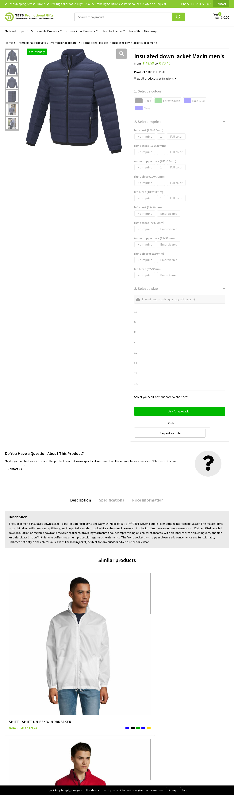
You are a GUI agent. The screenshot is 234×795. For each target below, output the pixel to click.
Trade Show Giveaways (143, 31)
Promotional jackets (94, 43)
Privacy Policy (131, 696)
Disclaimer (129, 701)
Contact (221, 4)
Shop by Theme (112, 31)
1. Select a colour (148, 91)
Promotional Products (80, 31)
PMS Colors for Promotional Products (91, 713)
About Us (183, 690)
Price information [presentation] (145, 489)
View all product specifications (155, 78)
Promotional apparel (64, 43)
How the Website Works (81, 701)
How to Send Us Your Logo (83, 719)
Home (9, 43)
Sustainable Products (45, 31)
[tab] (83, 489)
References (184, 701)
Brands (126, 690)
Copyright (128, 713)
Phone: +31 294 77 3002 (196, 4)
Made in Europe (15, 31)
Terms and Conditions (136, 707)
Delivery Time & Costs (80, 696)
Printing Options (77, 707)
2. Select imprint (147, 121)
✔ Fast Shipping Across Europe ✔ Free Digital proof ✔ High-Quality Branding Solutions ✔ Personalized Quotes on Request (85, 4)
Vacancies (183, 696)
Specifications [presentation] (111, 489)
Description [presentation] (83, 489)
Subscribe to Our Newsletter (140, 719)
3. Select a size (146, 288)
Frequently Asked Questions (84, 690)
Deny (184, 790)
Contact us (15, 457)
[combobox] (123, 17)
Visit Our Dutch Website (192, 707)
